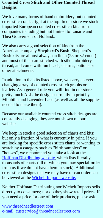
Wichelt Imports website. (54, 177)
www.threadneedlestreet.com (27, 206)
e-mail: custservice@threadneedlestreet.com (41, 211)
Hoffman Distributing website (28, 157)
